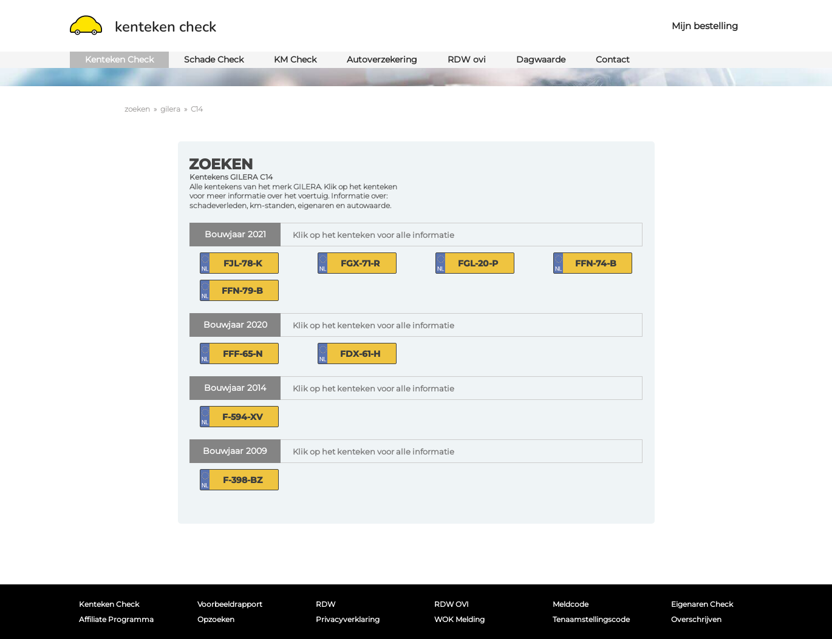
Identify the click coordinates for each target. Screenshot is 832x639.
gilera (170, 108)
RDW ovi (467, 59)
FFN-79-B (242, 290)
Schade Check (214, 59)
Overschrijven (696, 619)
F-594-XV (242, 416)
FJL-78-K (242, 263)
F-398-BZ (242, 480)
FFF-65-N (242, 353)
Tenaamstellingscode (591, 619)
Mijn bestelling (705, 26)
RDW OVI (451, 604)
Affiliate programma (116, 619)
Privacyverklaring (348, 619)
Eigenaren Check (702, 604)
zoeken (137, 108)
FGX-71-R (360, 263)
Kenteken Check (119, 59)
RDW (325, 604)
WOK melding (459, 619)
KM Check (295, 59)
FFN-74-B (595, 263)
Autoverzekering (382, 59)
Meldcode (570, 604)
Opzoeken (215, 619)
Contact (613, 59)
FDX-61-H (360, 353)
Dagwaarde (540, 59)
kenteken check (143, 26)
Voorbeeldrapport (229, 604)
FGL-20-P (478, 263)
